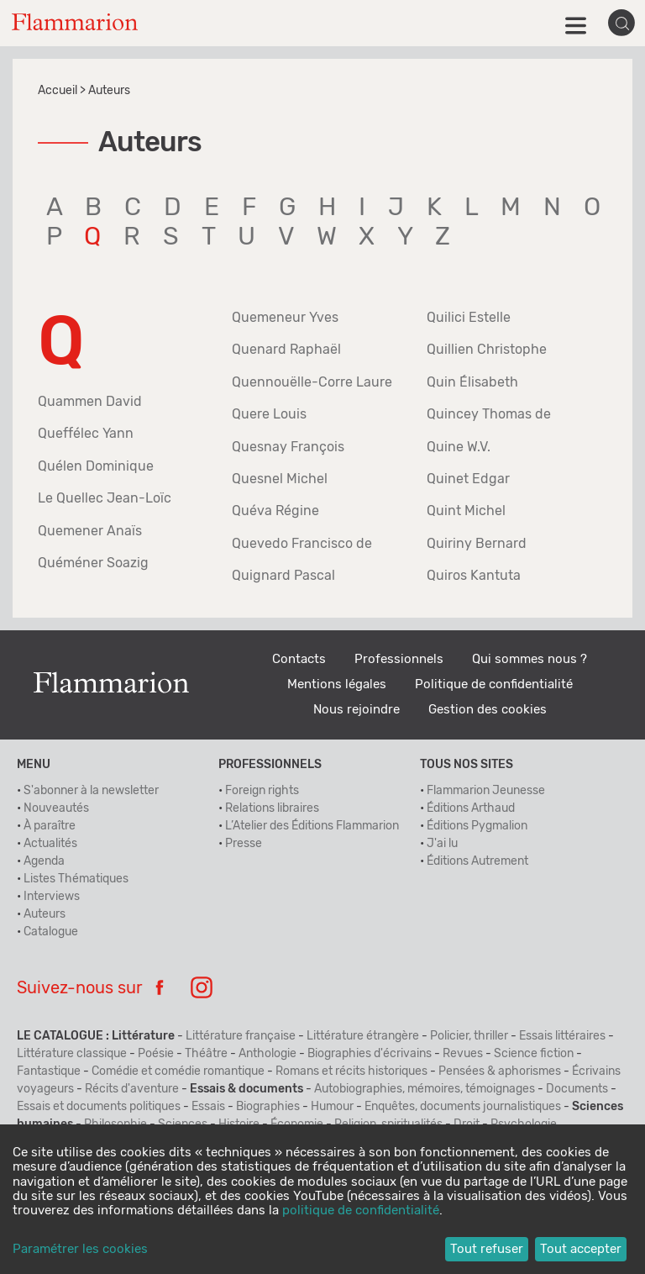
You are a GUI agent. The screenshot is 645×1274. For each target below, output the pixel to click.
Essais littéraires (562, 1036)
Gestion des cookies (487, 709)
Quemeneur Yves (285, 317)
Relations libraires (272, 808)
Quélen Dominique (96, 466)
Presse (243, 844)
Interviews (52, 897)
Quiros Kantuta (474, 575)
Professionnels (398, 659)
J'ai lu (442, 844)
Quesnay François (288, 447)
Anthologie (267, 1054)
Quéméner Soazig (93, 563)
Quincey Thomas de (489, 414)
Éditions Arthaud (471, 808)
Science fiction (534, 1054)
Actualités (50, 844)
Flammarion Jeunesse (486, 791)
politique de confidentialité (360, 1210)
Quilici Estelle (469, 317)
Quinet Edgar (468, 479)
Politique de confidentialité (494, 684)
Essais (208, 1107)
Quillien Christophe (487, 349)
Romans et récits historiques (351, 1071)
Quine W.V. (458, 447)
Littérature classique (72, 1054)
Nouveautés (56, 808)
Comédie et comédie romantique (178, 1071)
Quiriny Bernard (477, 543)
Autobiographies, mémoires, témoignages (424, 1089)
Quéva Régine (275, 511)
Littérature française (241, 1036)
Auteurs (45, 914)
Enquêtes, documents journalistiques (462, 1107)
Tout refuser (486, 1249)
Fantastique (49, 1071)
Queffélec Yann (86, 433)
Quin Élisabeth (472, 382)
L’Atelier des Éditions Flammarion (312, 826)
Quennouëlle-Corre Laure (312, 382)
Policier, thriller (469, 1036)
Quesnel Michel (280, 479)
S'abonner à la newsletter (91, 791)
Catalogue (51, 932)
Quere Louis (269, 414)
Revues (463, 1054)
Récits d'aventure (132, 1089)
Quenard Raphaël (286, 349)
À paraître (50, 826)
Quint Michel (466, 511)
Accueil (57, 91)
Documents (577, 1089)
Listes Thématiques (76, 879)
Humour (332, 1107)
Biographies (268, 1107)
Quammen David (90, 401)
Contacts (299, 659)
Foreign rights (262, 791)
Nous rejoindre (356, 709)
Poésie (156, 1054)
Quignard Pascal (283, 575)
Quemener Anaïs (90, 531)
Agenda (44, 861)
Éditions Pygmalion (477, 826)
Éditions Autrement (477, 861)
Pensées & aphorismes (499, 1071)
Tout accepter (580, 1249)
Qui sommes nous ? (529, 659)
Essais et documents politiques (99, 1107)
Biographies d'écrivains (369, 1054)
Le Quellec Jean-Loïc (104, 498)
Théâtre (206, 1054)
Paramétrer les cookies (80, 1249)
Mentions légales (336, 684)
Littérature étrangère (363, 1036)
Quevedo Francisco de (302, 543)
